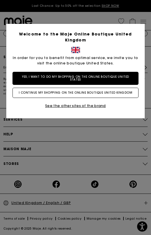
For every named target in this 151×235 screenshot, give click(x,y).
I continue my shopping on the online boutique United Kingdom (76, 93)
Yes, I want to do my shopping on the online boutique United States (75, 78)
